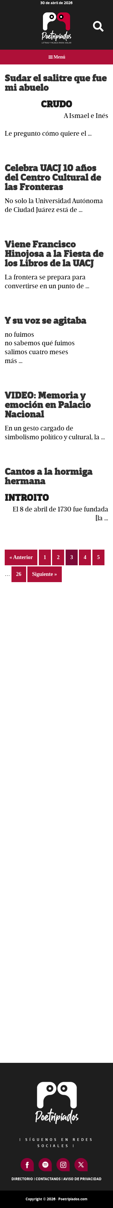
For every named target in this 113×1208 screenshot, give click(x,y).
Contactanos (48, 1179)
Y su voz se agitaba (45, 321)
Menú (59, 56)
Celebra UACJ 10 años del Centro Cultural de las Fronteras (53, 177)
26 (21, 573)
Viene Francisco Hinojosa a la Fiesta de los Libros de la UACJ (54, 254)
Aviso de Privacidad (82, 1179)
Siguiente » (44, 574)
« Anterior (21, 557)
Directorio (22, 1179)
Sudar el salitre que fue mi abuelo (56, 83)
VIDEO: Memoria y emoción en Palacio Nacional (48, 405)
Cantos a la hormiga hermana (48, 477)
